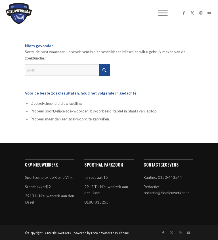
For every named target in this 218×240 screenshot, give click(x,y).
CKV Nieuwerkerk (58, 233)
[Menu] (160, 13)
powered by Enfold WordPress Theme (101, 233)
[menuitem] (160, 13)
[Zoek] (67, 70)
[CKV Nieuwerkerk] (18, 13)
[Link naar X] (192, 13)
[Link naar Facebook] (184, 13)
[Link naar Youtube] (209, 13)
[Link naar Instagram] (201, 13)
